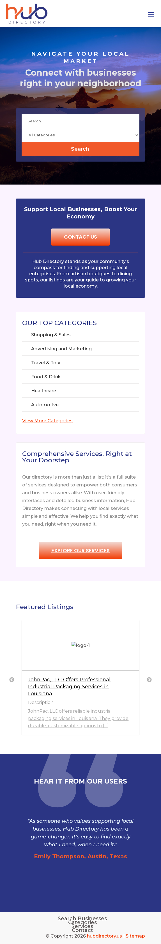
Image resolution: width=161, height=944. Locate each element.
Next (149, 680)
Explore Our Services (80, 550)
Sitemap (135, 936)
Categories (82, 922)
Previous (12, 680)
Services (82, 926)
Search (80, 149)
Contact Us (80, 236)
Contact (82, 930)
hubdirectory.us (104, 936)
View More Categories (47, 420)
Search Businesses (82, 918)
